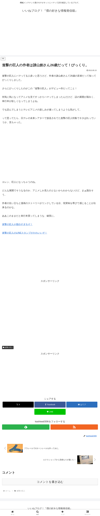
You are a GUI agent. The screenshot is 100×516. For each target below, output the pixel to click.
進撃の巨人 (8, 347)
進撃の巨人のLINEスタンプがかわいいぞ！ (24, 233)
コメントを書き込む (50, 481)
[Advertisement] (50, 37)
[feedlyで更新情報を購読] (25, 427)
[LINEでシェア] (49, 412)
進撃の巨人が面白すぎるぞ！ (17, 224)
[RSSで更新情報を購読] (74, 427)
